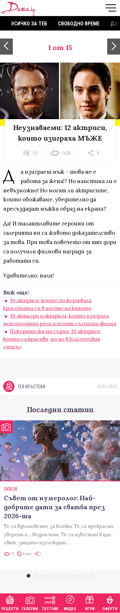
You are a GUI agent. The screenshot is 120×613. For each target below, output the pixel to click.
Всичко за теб (29, 24)
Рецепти (10, 602)
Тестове (50, 602)
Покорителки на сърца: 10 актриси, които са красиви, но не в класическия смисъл (52, 339)
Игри (90, 602)
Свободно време (79, 24)
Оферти (109, 602)
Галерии (30, 602)
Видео (70, 602)
